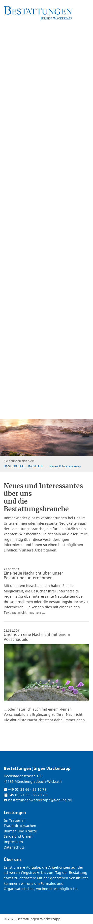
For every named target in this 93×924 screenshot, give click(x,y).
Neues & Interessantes (65, 466)
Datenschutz (14, 847)
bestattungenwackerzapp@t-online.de (40, 800)
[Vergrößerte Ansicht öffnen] (46, 672)
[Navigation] (87, 6)
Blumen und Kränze (20, 831)
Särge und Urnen (18, 836)
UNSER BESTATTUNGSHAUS (23, 466)
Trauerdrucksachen (20, 825)
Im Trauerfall (15, 820)
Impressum (13, 841)
